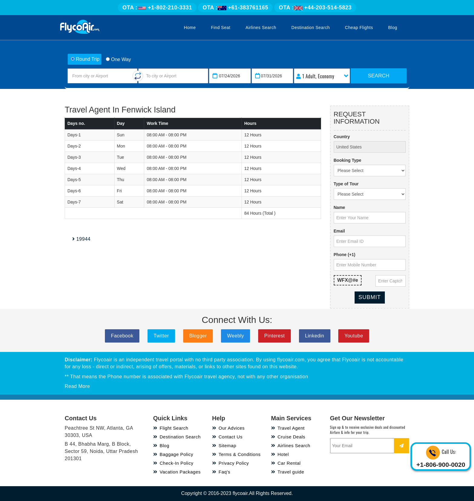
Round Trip (85, 59)
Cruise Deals (288, 436)
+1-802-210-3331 (157, 8)
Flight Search (170, 428)
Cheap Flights (359, 27)
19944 (81, 239)
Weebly (235, 335)
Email (339, 231)
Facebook (122, 335)
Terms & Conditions (236, 454)
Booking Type (348, 160)
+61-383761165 (235, 8)
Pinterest (274, 335)
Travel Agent (288, 428)
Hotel (280, 454)
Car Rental (286, 463)
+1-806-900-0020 (440, 464)
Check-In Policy (173, 463)
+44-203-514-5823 (315, 8)
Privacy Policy (230, 463)
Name (339, 207)
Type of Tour (346, 183)
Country (342, 136)
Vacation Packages (177, 471)
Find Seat (220, 27)
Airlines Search (260, 27)
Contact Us (227, 436)
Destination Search (310, 27)
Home (190, 27)
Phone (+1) (345, 254)
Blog (392, 27)
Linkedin (314, 335)
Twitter (161, 335)
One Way (118, 59)
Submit (370, 297)
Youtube (353, 335)
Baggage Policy (173, 454)
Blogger (198, 335)
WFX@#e (347, 280)
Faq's (221, 471)
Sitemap (224, 445)
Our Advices (228, 428)
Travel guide (287, 471)
